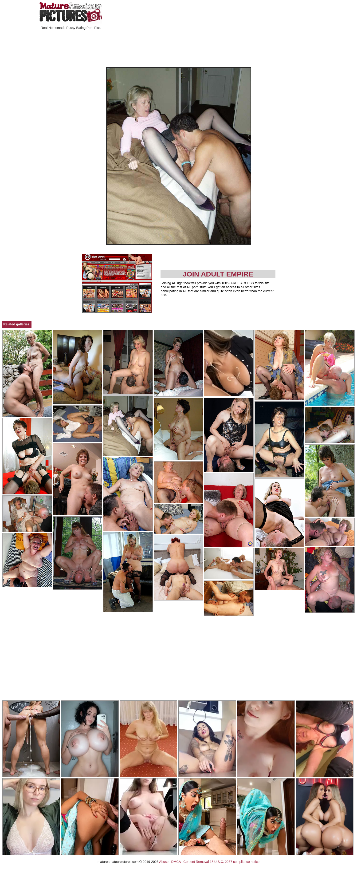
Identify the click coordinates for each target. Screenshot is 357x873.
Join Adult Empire (218, 274)
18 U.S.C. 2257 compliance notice (234, 862)
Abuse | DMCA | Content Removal (184, 862)
